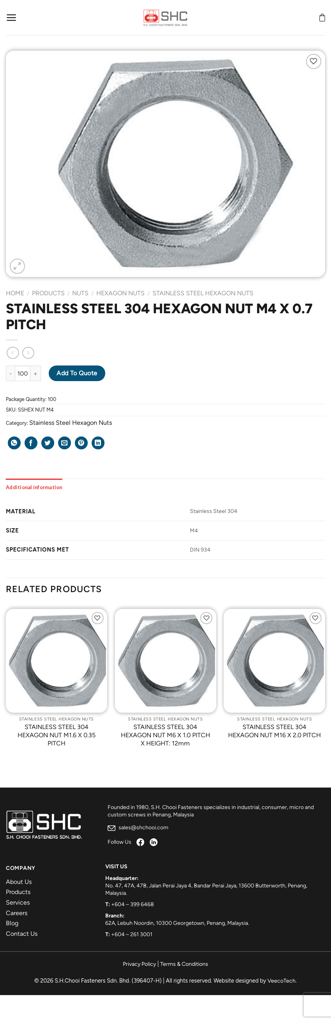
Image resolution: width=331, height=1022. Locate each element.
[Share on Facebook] (31, 442)
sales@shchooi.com (138, 827)
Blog (12, 923)
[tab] (34, 487)
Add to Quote (77, 373)
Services (18, 902)
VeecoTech (281, 981)
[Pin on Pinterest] (81, 442)
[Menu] (11, 17)
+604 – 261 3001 (131, 934)
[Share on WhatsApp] (14, 442)
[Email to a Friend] (64, 442)
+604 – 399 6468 (132, 904)
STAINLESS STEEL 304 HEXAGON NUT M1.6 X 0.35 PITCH (57, 735)
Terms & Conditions (184, 964)
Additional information (34, 487)
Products (48, 293)
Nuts (80, 293)
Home (15, 293)
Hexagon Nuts (120, 293)
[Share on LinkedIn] (98, 442)
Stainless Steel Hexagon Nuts (202, 293)
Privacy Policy (139, 964)
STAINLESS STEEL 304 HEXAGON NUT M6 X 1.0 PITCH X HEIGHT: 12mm (165, 735)
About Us (19, 881)
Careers (16, 913)
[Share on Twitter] (47, 442)
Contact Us (21, 933)
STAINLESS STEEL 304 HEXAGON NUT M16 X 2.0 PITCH (274, 731)
